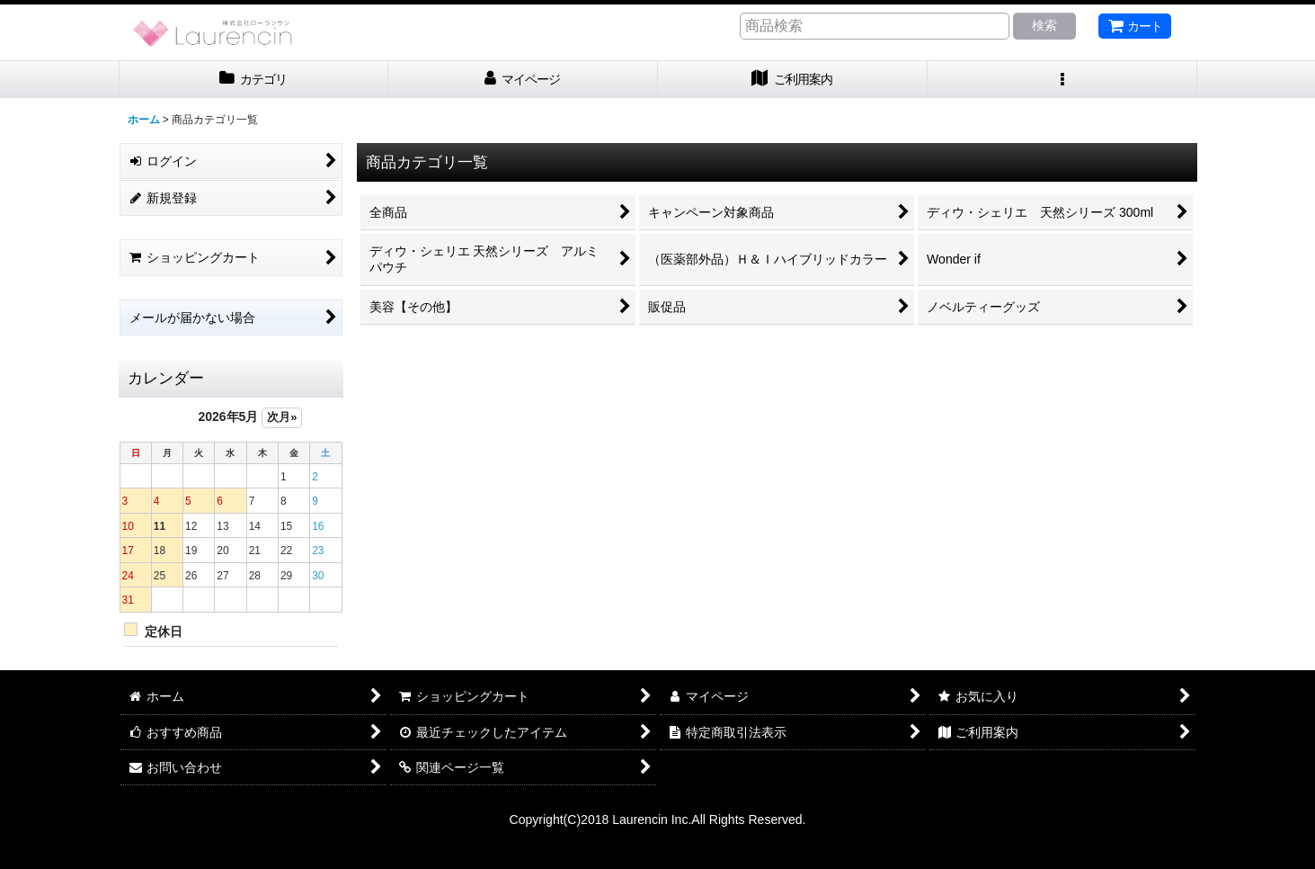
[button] (1062, 79)
